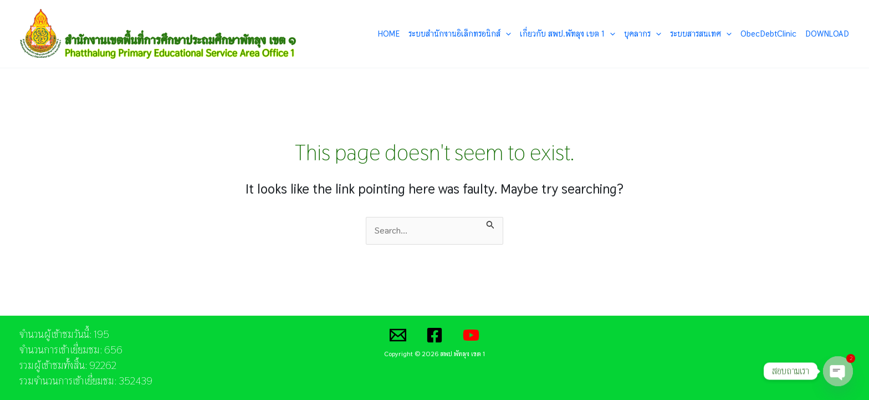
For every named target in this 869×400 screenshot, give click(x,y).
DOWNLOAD (827, 33)
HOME (389, 33)
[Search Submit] (490, 223)
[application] (505, 33)
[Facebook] (434, 335)
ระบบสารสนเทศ (701, 33)
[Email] (398, 335)
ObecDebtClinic (768, 33)
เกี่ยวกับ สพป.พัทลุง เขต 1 (567, 33)
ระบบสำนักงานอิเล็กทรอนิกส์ (459, 33)
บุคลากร (642, 33)
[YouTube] (471, 335)
